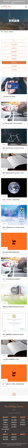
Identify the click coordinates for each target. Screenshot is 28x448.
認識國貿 (5, 420)
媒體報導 (14, 52)
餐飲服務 (5, 439)
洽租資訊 (14, 424)
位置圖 (22, 420)
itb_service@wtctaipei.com (18, 1)
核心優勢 (14, 420)
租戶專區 (14, 427)
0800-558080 (6, 1)
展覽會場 (14, 59)
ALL (14, 41)
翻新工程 (14, 439)
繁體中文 (13, 3)
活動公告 (14, 48)
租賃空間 (14, 422)
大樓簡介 (5, 422)
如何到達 (22, 422)
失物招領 (14, 55)
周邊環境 (22, 424)
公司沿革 (5, 424)
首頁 (2, 31)
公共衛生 (14, 69)
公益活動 (14, 66)
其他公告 (14, 62)
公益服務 (5, 427)
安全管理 (14, 44)
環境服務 (5, 437)
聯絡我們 (22, 434)
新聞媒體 (14, 437)
